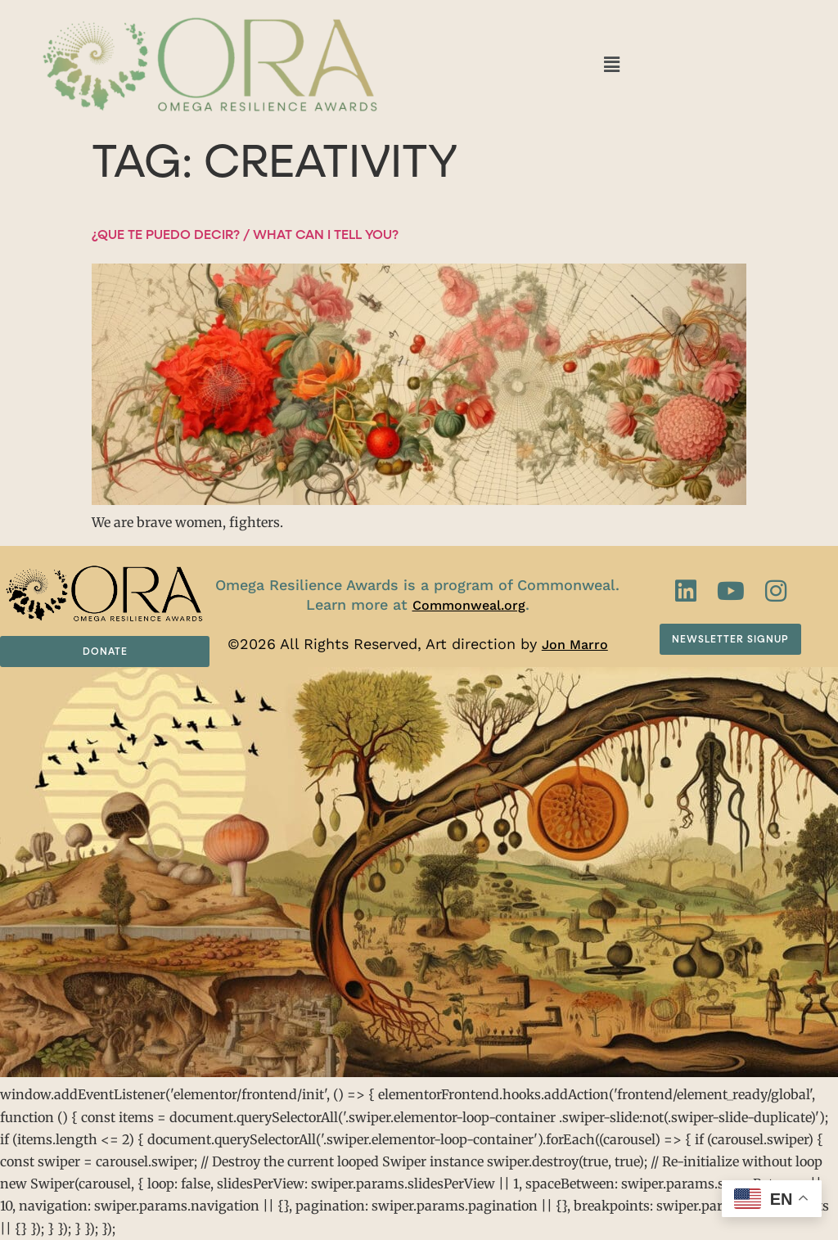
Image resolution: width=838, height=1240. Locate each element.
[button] (611, 64)
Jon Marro (575, 644)
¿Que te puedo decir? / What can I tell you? (245, 234)
